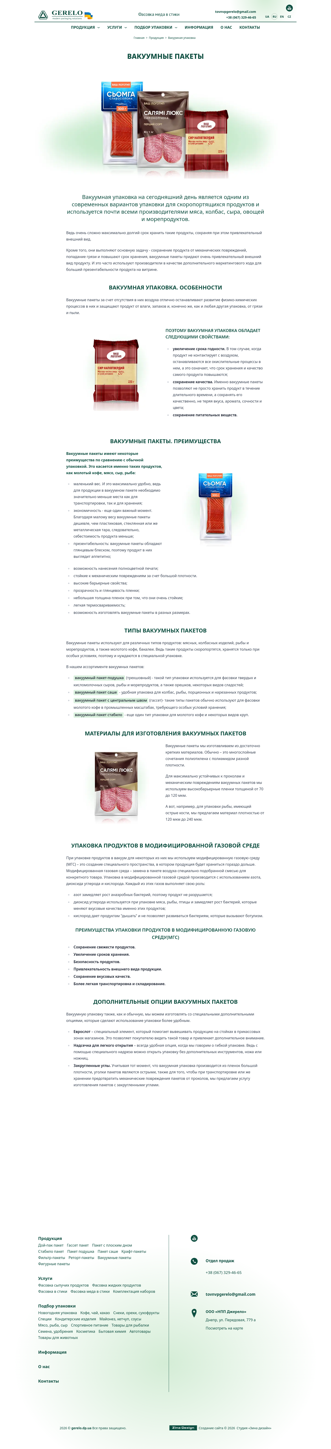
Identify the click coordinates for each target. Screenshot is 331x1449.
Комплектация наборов (134, 1291)
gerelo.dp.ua (81, 1428)
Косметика (85, 1331)
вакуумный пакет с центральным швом (111, 700)
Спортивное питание (89, 1325)
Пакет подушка (80, 1251)
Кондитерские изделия (75, 1318)
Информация (199, 27)
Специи (44, 1318)
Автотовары (140, 1331)
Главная (139, 38)
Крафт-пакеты (133, 1251)
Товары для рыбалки (130, 1325)
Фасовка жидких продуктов (116, 1285)
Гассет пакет (78, 1245)
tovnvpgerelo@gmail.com (235, 11)
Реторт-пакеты (81, 1257)
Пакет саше (108, 1251)
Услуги (114, 27)
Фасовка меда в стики (159, 14)
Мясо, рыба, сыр (53, 1325)
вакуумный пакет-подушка (99, 677)
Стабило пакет (51, 1251)
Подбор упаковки (153, 27)
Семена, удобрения (55, 1331)
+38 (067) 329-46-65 (241, 17)
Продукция (83, 27)
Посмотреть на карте (224, 1328)
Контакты (250, 27)
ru (275, 17)
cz (289, 17)
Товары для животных (58, 1337)
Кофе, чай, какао (95, 1312)
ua (267, 17)
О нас (226, 27)
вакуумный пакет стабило (98, 714)
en (282, 17)
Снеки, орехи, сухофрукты (136, 1312)
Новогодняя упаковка (57, 1312)
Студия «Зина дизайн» (254, 1428)
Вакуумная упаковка (181, 38)
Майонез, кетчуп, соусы (120, 1318)
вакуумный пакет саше (96, 692)
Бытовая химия (112, 1331)
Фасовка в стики (52, 1291)
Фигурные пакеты (54, 1263)
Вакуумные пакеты (114, 1257)
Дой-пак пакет (50, 1245)
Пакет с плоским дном (112, 1245)
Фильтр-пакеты (51, 1257)
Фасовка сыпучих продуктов (63, 1285)
